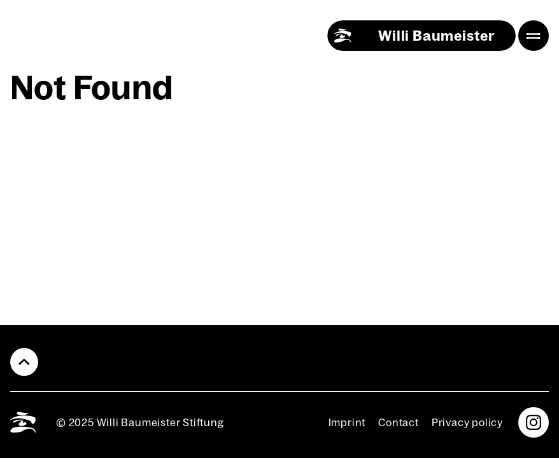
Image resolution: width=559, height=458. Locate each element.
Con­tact (398, 422)
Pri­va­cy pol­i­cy (467, 422)
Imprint (347, 422)
